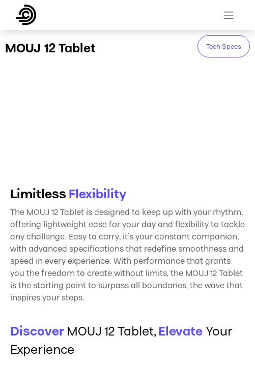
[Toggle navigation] (228, 15)
